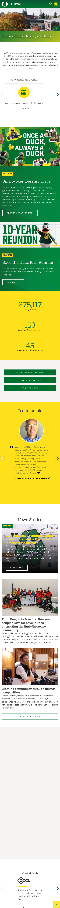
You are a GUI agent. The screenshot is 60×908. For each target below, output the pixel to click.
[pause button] (56, 28)
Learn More (13, 282)
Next (58, 96)
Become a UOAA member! (20, 213)
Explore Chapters (30, 380)
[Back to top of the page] (56, 904)
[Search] (50, 4)
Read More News (30, 716)
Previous (3, 96)
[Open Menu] (56, 4)
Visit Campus (30, 388)
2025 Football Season (30, 372)
